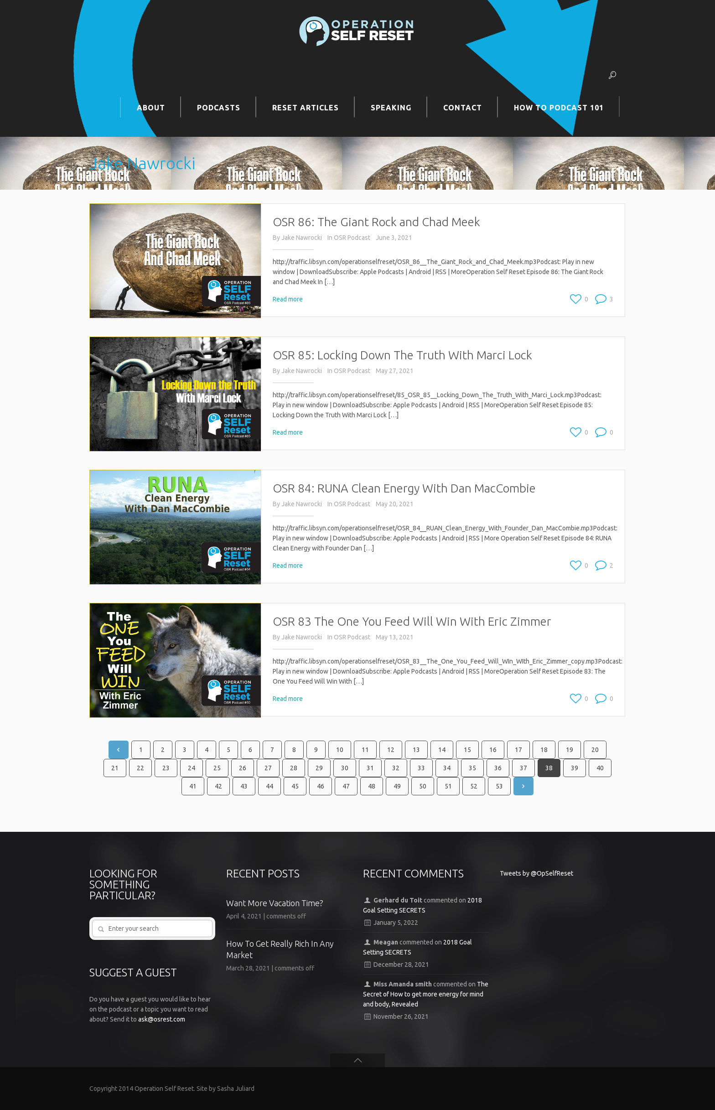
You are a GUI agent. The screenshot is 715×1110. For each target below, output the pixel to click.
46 (320, 786)
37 (523, 768)
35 (472, 768)
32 (395, 768)
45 (295, 786)
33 (421, 768)
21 (115, 768)
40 (600, 768)
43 (244, 786)
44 (269, 786)
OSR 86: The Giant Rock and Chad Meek (376, 221)
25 (217, 768)
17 (518, 749)
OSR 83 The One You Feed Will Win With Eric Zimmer (412, 621)
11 (365, 749)
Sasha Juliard (235, 1088)
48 (371, 786)
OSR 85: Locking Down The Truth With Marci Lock (402, 355)
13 (416, 749)
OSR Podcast (352, 237)
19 (569, 749)
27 (268, 768)
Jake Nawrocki (301, 237)
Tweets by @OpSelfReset (536, 873)
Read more (288, 299)
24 (191, 768)
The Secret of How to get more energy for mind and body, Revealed (425, 994)
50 (422, 786)
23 (166, 768)
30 (344, 768)
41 (193, 786)
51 (448, 786)
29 (319, 768)
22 (140, 768)
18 (544, 749)
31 (370, 768)
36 (498, 768)
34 (447, 768)
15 (467, 749)
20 (595, 749)
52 (473, 786)
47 (346, 786)
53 (499, 786)
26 (242, 768)
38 (549, 768)
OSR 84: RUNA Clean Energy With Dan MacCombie (404, 488)
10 (339, 749)
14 (442, 749)
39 (574, 768)
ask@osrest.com (161, 1019)
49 (397, 786)
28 (293, 768)
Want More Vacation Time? (274, 903)
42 (218, 786)
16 (493, 749)
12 (390, 749)
